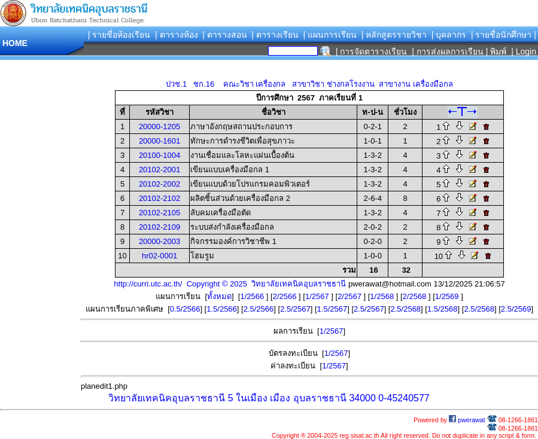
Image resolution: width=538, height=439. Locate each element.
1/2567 (318, 296)
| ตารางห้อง (176, 34)
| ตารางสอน (224, 34)
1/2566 (253, 296)
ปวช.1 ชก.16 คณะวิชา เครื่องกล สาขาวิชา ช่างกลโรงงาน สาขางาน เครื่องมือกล (309, 84)
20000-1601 (159, 140)
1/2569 (448, 296)
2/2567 (350, 296)
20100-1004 (159, 155)
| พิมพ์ (496, 51)
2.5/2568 (405, 308)
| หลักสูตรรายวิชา (394, 34)
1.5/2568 (442, 308)
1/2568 (383, 296)
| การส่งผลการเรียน (448, 51)
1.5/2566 (221, 308)
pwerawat (467, 419)
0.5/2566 (185, 308)
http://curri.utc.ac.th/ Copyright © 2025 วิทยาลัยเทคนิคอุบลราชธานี (230, 283)
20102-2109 (159, 226)
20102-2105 (159, 212)
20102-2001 (159, 169)
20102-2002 (159, 183)
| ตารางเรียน (275, 34)
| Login (522, 51)
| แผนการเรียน (330, 34)
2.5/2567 (295, 308)
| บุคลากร (449, 34)
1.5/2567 (332, 308)
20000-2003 (159, 241)
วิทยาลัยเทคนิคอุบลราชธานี (166, 398)
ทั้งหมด (219, 296)
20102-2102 (159, 198)
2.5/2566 (259, 308)
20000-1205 (159, 126)
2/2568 (415, 296)
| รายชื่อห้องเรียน (119, 34)
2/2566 (286, 296)
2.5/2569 (516, 308)
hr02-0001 (159, 255)
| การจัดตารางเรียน (372, 51)
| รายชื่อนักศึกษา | (503, 34)
